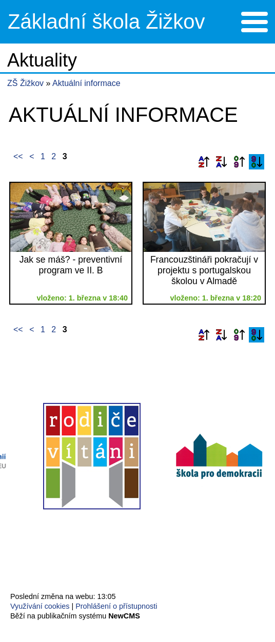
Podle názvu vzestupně (203, 161)
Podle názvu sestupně (221, 161)
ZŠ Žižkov (25, 83)
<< (18, 156)
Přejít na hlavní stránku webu (137, 22)
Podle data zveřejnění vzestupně (239, 161)
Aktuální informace (86, 83)
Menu (254, 22)
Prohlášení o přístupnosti (116, 606)
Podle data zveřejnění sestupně (256, 161)
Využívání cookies (39, 606)
